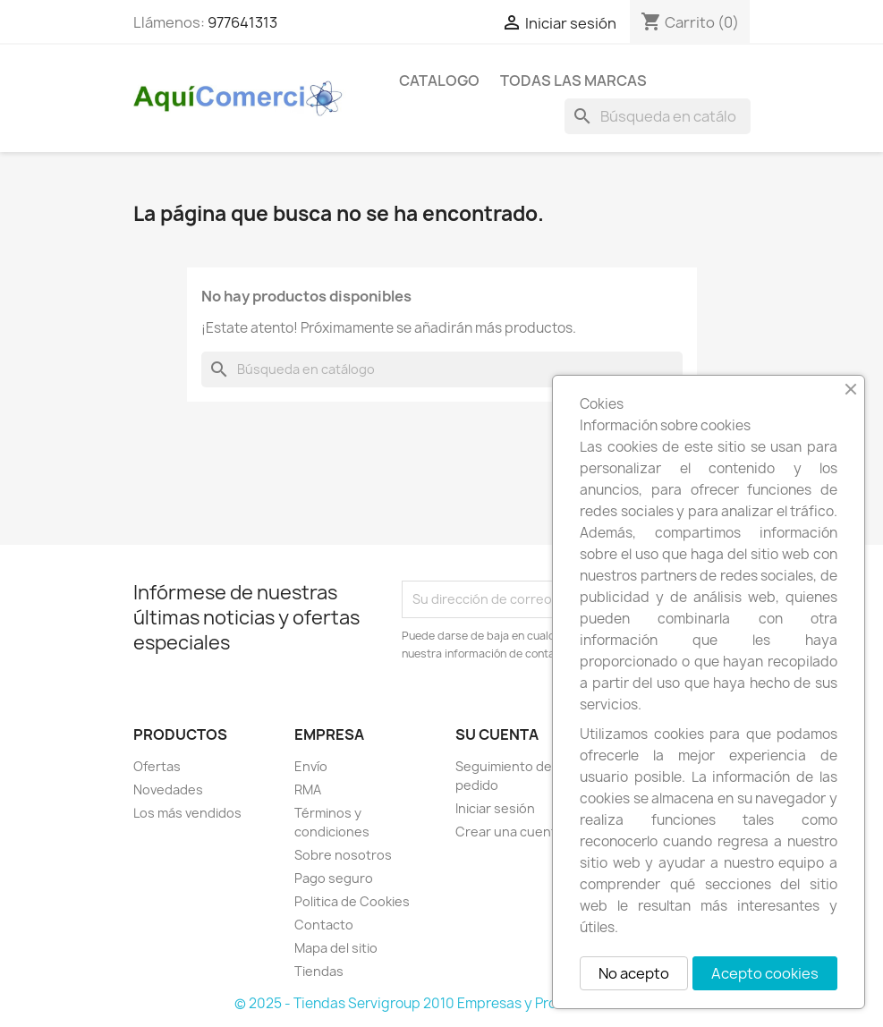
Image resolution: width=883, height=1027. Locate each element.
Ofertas (157, 766)
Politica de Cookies (352, 901)
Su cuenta (497, 734)
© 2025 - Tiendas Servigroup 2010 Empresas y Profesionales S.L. (441, 1003)
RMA (307, 789)
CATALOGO (439, 80)
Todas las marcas (573, 80)
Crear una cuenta (509, 831)
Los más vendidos (187, 812)
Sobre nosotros (343, 854)
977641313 (242, 22)
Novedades (168, 789)
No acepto (634, 973)
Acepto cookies (765, 973)
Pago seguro (333, 878)
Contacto (323, 924)
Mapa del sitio (336, 947)
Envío (310, 766)
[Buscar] (658, 116)
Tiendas (319, 971)
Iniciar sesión (495, 808)
